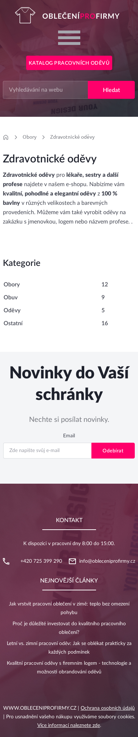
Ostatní (13, 323)
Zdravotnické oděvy (72, 137)
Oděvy (12, 310)
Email (69, 435)
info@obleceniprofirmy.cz (107, 561)
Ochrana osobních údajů (108, 708)
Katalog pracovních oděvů (69, 63)
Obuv (11, 297)
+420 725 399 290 (41, 561)
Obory (30, 137)
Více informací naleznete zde (68, 725)
